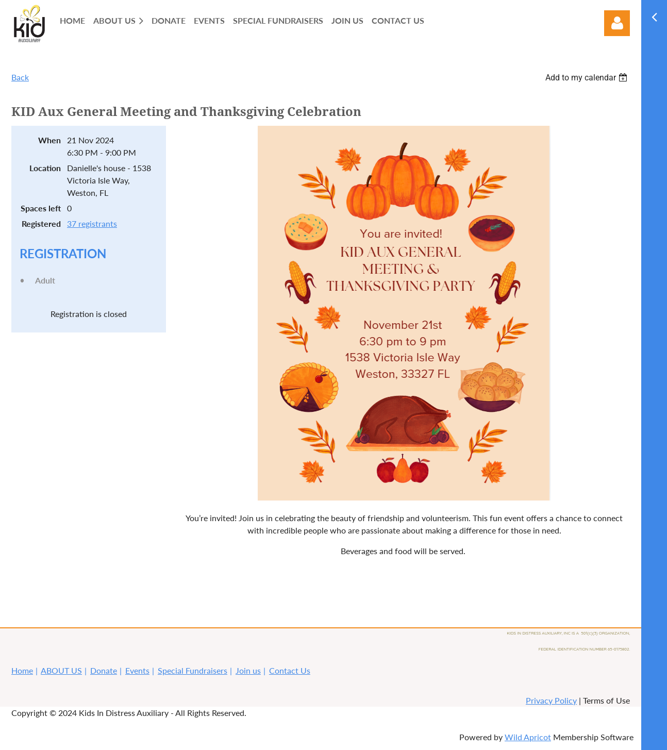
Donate (103, 670)
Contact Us (289, 670)
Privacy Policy (551, 700)
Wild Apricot (528, 737)
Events (137, 670)
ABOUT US (61, 670)
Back (20, 77)
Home (22, 670)
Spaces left (41, 208)
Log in (617, 23)
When (49, 140)
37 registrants (92, 223)
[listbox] (587, 77)
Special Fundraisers (192, 670)
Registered (41, 223)
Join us (248, 670)
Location (45, 168)
